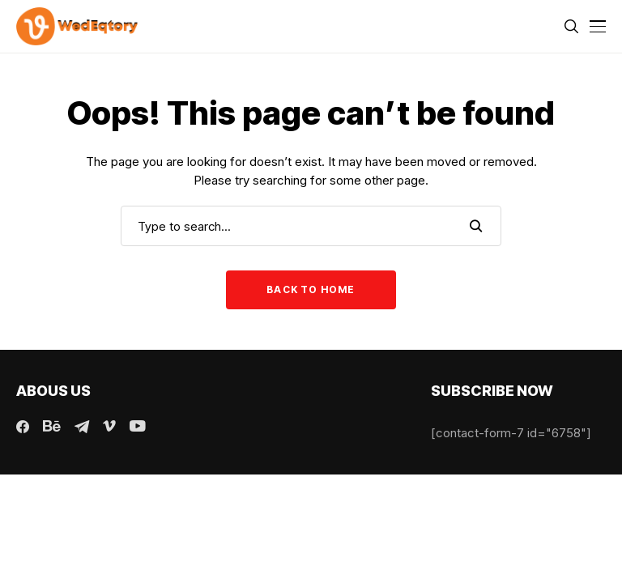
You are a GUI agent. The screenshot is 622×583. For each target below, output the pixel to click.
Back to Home (310, 289)
